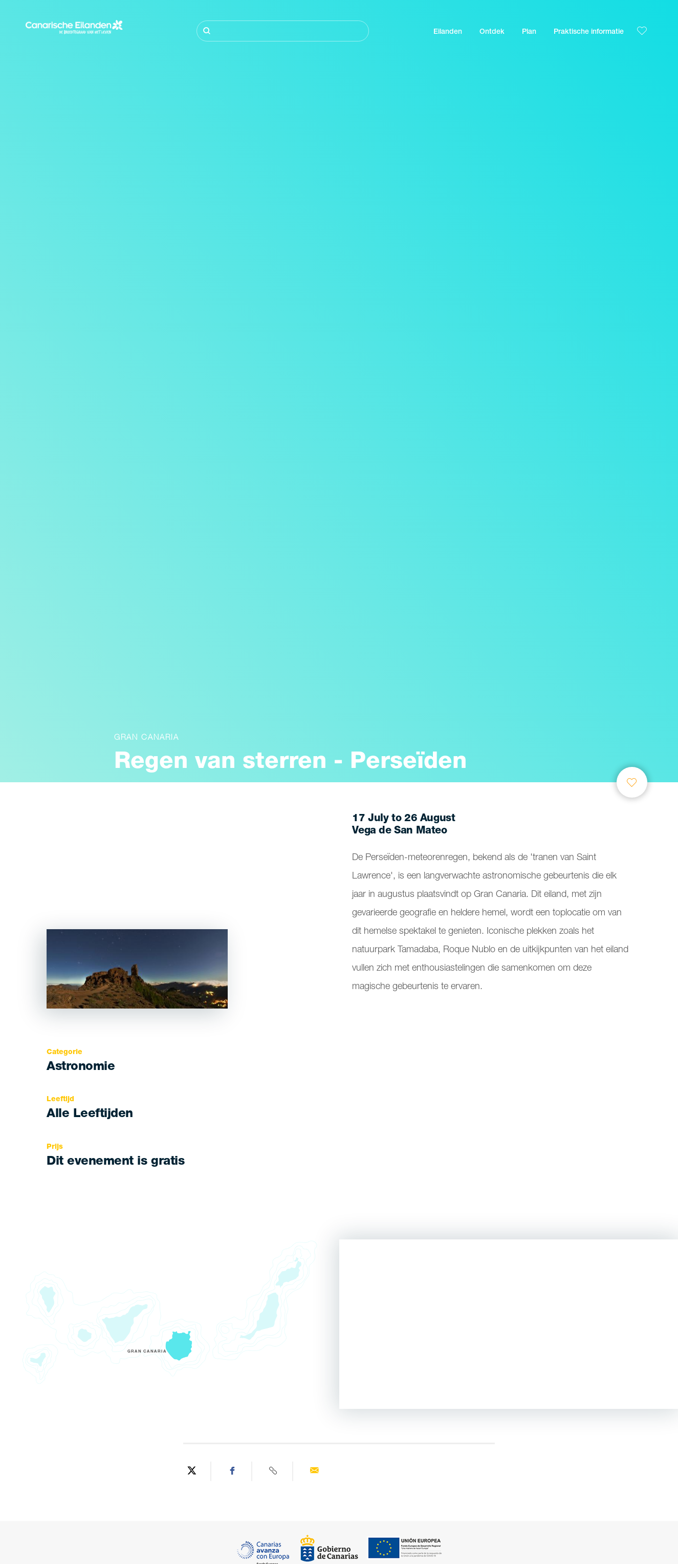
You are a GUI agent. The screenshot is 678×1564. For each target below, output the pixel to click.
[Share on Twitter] (191, 1471)
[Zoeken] (282, 30)
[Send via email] (314, 1471)
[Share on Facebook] (232, 1471)
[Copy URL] (273, 1471)
